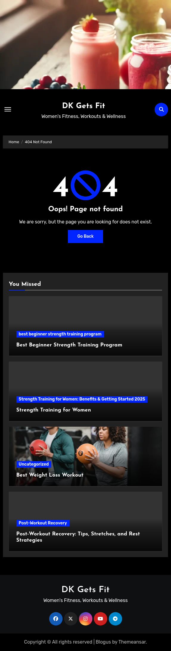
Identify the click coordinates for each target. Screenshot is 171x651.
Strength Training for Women (53, 410)
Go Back (85, 236)
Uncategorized (34, 464)
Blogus (103, 642)
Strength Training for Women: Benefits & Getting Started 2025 (82, 399)
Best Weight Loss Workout (49, 475)
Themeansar (132, 642)
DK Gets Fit (83, 106)
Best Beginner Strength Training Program (69, 345)
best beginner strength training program (60, 334)
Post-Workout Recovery (43, 523)
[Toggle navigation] (8, 109)
